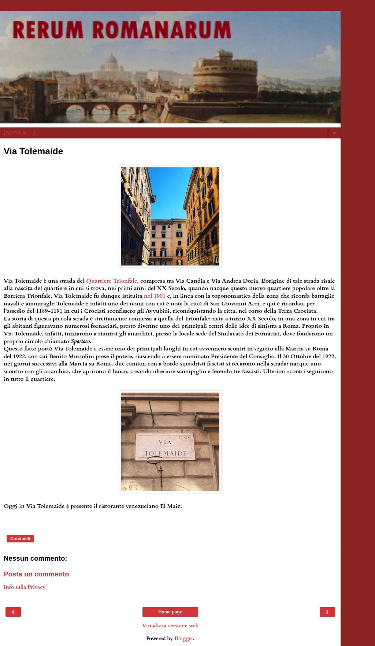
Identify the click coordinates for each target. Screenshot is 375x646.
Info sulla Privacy (24, 587)
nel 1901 (155, 296)
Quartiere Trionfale (111, 281)
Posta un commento (36, 574)
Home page (170, 612)
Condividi (20, 538)
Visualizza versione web (170, 625)
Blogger (183, 638)
